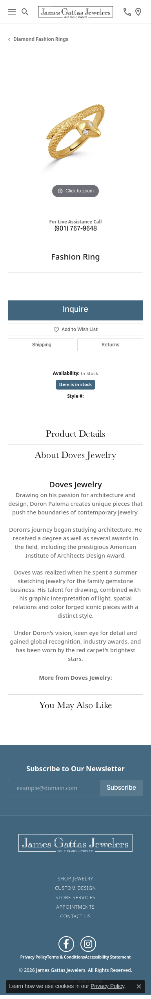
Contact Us (75, 916)
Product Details (75, 433)
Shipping (41, 345)
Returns (110, 345)
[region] (75, 132)
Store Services (76, 897)
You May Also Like (75, 705)
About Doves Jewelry (75, 454)
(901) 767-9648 (76, 229)
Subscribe (121, 788)
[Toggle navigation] (12, 12)
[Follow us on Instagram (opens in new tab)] (88, 944)
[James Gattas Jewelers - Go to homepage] (75, 842)
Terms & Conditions (66, 957)
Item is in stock (75, 384)
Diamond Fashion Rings (40, 39)
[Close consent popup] (138, 986)
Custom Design (75, 888)
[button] (25, 12)
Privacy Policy (33, 957)
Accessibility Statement (108, 957)
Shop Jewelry (75, 878)
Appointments (75, 907)
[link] (127, 12)
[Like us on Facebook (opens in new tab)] (66, 944)
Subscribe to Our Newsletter (75, 769)
